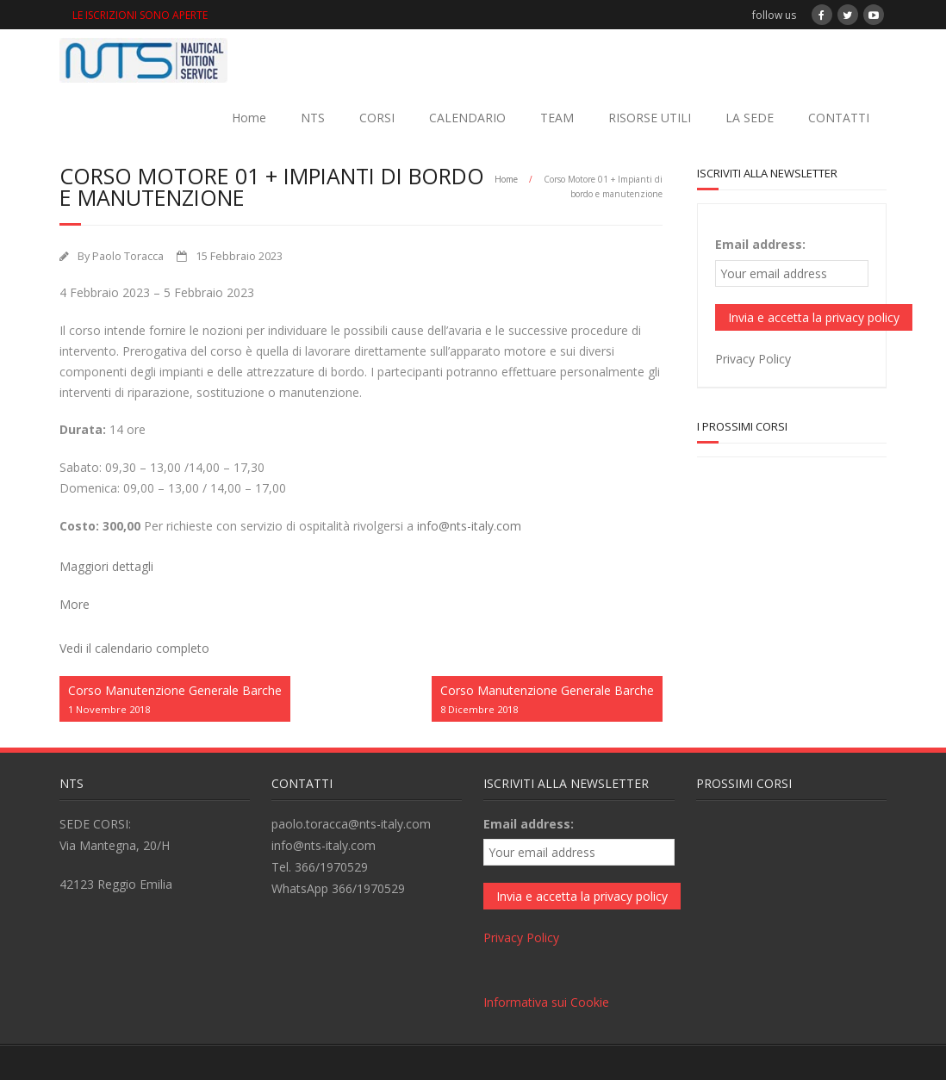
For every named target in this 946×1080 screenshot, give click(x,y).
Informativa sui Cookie (546, 1002)
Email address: (760, 244)
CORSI (377, 117)
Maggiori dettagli (106, 566)
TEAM (557, 117)
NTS (313, 117)
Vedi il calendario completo (134, 648)
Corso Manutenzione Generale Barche (175, 699)
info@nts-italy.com (469, 526)
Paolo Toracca (128, 256)
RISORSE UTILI (649, 117)
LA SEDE (749, 117)
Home (249, 117)
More (74, 604)
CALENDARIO (467, 117)
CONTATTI (838, 117)
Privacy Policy (753, 359)
